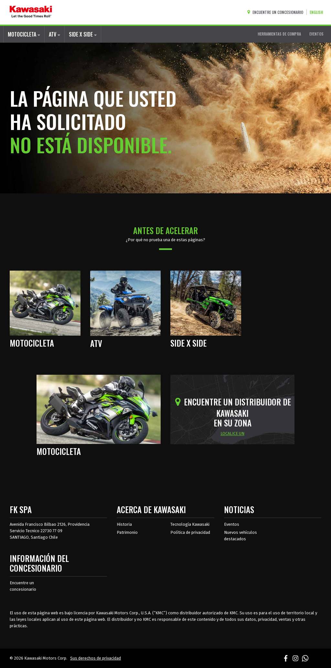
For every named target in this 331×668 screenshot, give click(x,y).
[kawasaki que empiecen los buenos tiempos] (31, 12)
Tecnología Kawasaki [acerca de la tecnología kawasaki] (189, 524)
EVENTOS (316, 34)
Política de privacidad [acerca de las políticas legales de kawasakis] (190, 532)
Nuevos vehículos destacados (240, 535)
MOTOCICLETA (24, 34)
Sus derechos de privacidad (95, 658)
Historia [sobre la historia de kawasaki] (124, 524)
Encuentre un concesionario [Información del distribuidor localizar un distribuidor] (23, 586)
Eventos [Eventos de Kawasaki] (231, 524)
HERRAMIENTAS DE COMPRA (279, 34)
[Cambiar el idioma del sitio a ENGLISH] (318, 12)
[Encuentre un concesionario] (276, 12)
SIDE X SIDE (83, 34)
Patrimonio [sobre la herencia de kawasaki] (127, 532)
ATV (54, 34)
